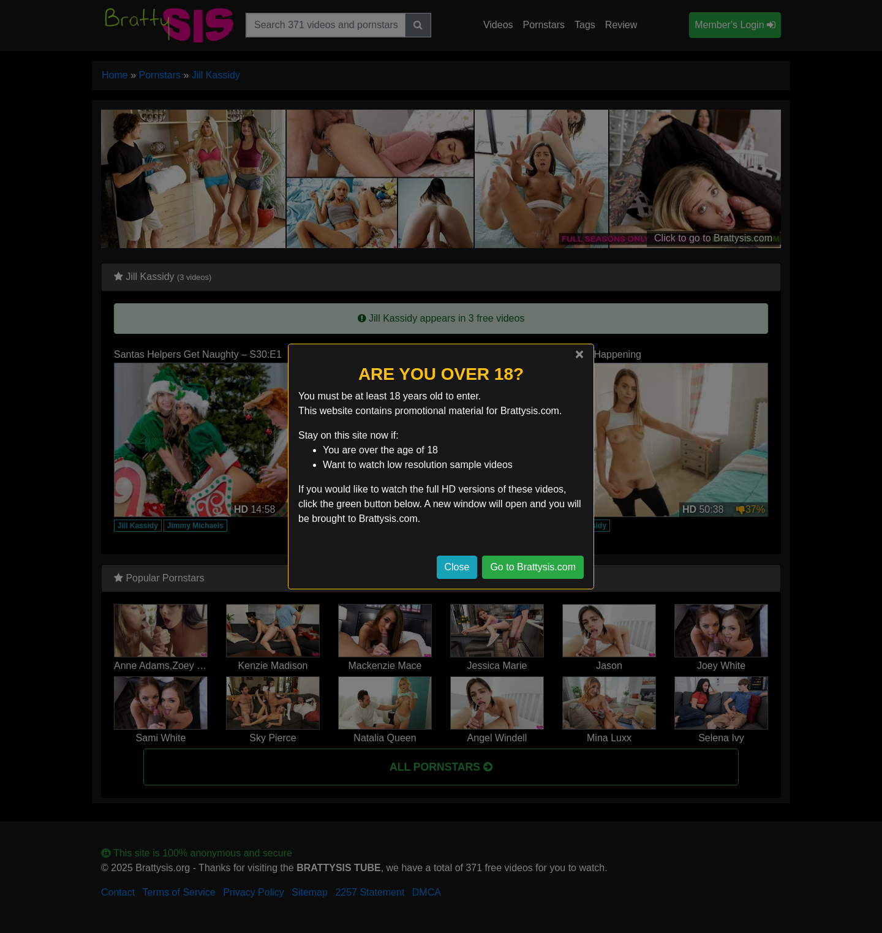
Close (457, 567)
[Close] (579, 354)
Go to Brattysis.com (533, 567)
